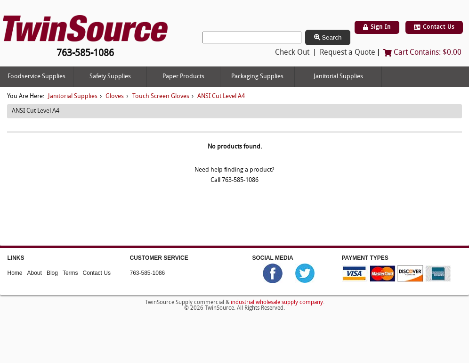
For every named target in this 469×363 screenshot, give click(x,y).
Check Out (292, 53)
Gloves (114, 96)
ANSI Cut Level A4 (221, 96)
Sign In (377, 27)
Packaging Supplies (257, 77)
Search (328, 37)
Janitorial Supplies (338, 77)
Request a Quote (347, 53)
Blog (52, 272)
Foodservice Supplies (36, 77)
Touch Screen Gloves (160, 96)
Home (15, 272)
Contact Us (434, 27)
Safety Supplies (110, 77)
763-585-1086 (147, 272)
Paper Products (183, 77)
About (34, 272)
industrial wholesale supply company (277, 302)
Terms (70, 272)
